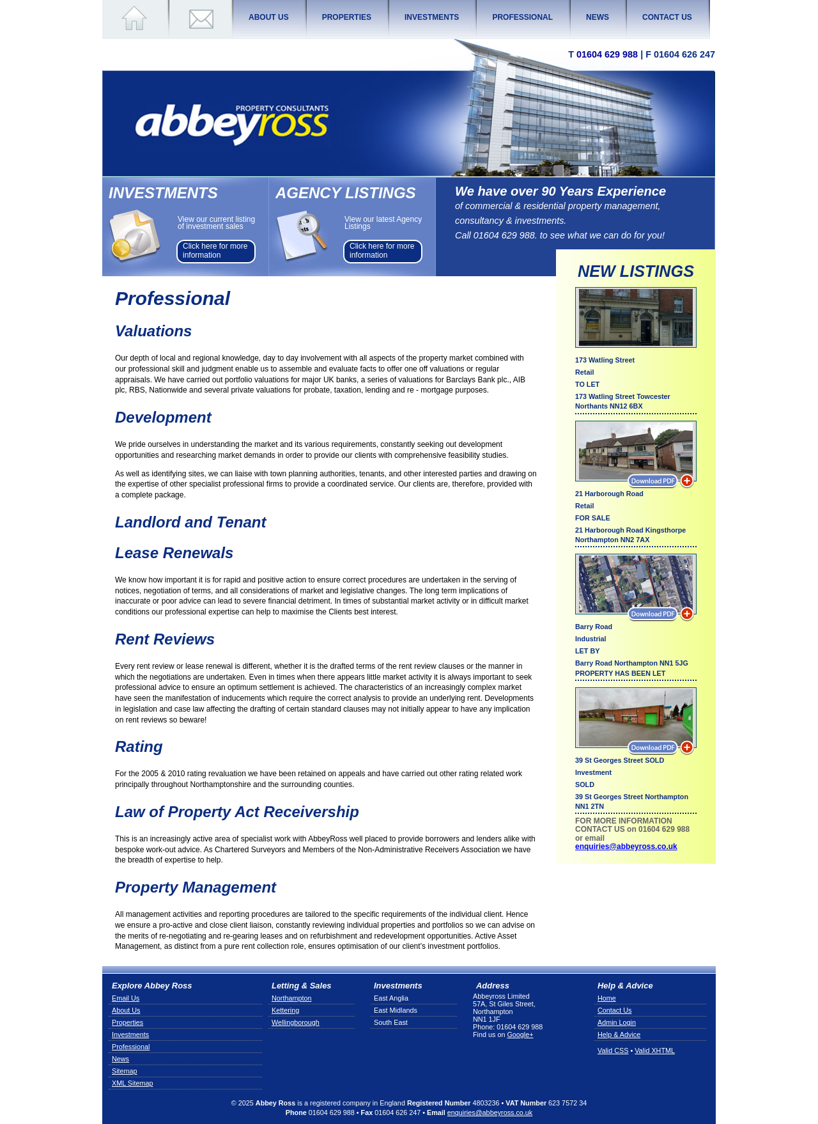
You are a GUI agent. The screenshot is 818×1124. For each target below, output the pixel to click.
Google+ (520, 1034)
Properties (127, 1022)
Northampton (291, 998)
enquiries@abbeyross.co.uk (626, 846)
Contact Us (614, 1010)
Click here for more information (215, 251)
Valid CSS (613, 1050)
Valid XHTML (655, 1050)
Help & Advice (619, 1034)
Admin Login (617, 1022)
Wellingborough (296, 1022)
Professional (131, 1046)
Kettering (285, 1010)
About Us (126, 1010)
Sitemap (124, 1071)
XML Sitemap (132, 1083)
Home (607, 998)
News (120, 1059)
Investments (130, 1034)
